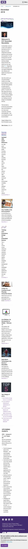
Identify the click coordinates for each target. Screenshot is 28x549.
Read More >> (4, 221)
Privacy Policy (15, 523)
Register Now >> (5, 343)
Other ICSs (11, 526)
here (5, 66)
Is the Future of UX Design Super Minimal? (7, 420)
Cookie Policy (5, 525)
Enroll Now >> (4, 277)
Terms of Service (13, 525)
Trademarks (5, 526)
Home (2, 6)
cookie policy (9, 541)
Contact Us (4, 523)
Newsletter (8, 6)
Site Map (20, 525)
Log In (9, 523)
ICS (3, 2)
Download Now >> (5, 194)
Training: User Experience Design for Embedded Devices (4, 235)
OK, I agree (4, 545)
